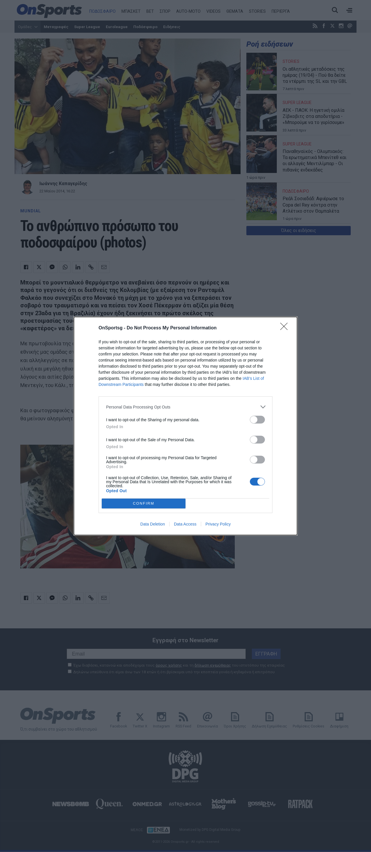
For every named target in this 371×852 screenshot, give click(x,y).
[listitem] (185, 407)
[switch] (257, 420)
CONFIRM (143, 503)
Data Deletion (152, 524)
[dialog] (185, 426)
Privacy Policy (218, 524)
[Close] (285, 328)
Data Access (185, 524)
